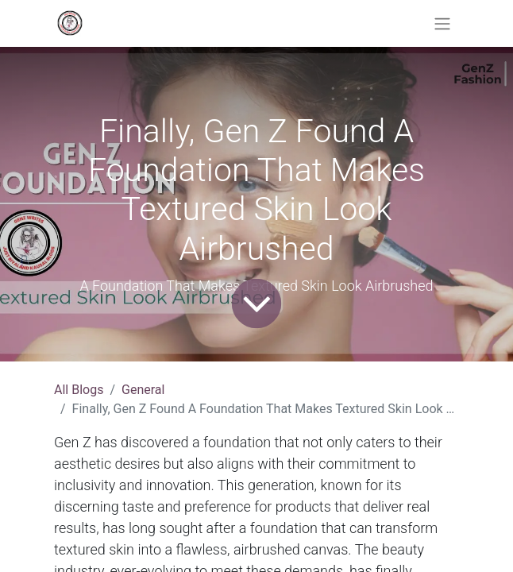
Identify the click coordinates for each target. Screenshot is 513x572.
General (143, 389)
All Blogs (78, 389)
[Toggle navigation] (442, 23)
